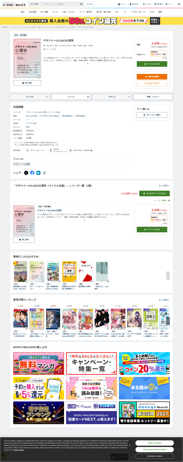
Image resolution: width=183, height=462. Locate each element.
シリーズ (78, 97)
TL (125, 12)
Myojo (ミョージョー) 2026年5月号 (19, 335)
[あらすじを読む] (87, 60)
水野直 (90, 46)
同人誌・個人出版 (103, 12)
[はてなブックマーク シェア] (38, 173)
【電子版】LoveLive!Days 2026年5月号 (69, 335)
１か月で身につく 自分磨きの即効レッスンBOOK (36, 335)
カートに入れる (152, 64)
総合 (23, 12)
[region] (91, 449)
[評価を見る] (49, 49)
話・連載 (44, 12)
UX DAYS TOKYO (65, 46)
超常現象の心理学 (84, 286)
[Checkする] (39, 77)
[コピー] (44, 173)
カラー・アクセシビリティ (36, 288)
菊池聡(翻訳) (67, 116)
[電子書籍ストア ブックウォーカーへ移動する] (11, 27)
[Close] (179, 449)
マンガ (55, 12)
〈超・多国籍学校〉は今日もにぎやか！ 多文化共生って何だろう (53, 288)
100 (28, 138)
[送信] (81, 4)
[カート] (169, 4)
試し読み (27, 83)
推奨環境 (88, 150)
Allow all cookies (154, 443)
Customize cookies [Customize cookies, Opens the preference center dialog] (154, 456)
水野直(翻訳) (80, 116)
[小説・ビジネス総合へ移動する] (30, 27)
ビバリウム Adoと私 (52, 335)
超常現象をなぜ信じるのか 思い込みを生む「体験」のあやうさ (20, 288)
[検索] (81, 4)
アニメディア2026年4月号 (134, 335)
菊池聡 (80, 46)
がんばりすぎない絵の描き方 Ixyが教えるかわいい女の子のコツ (118, 335)
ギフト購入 (143, 109)
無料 (160, 12)
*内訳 (165, 58)
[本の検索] (35, 4)
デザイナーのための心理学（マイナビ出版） (44, 112)
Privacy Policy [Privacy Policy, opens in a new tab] (19, 450)
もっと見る (164, 186)
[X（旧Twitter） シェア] (26, 173)
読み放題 (32, 12)
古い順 (156, 200)
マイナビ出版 (31, 123)
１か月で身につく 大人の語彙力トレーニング (150, 335)
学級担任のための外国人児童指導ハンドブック (69, 288)
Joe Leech (49, 46)
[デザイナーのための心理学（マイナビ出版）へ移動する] (62, 27)
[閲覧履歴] (158, 4)
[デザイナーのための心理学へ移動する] (85, 27)
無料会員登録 (152, 77)
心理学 (27, 164)
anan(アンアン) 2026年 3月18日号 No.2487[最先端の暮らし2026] (102, 335)
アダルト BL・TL (139, 12)
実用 (27, 127)
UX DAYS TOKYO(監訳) (49, 116)
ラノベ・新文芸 (85, 12)
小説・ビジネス (68, 12)
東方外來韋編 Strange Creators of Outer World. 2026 (85, 335)
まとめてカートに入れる (154, 193)
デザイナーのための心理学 (49, 210)
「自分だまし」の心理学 (101, 288)
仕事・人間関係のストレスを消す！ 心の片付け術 (167, 335)
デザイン (17, 164)
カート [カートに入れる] (152, 229)
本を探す (90, 4)
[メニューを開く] (179, 4)
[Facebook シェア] (32, 173)
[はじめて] (147, 4)
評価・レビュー (153, 97)
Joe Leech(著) (31, 116)
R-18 (152, 12)
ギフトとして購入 (152, 115)
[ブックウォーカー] (13, 4)
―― (27, 120)
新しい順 (166, 200)
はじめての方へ (152, 83)
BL (117, 12)
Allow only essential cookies (154, 450)
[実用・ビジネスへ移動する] (42, 27)
